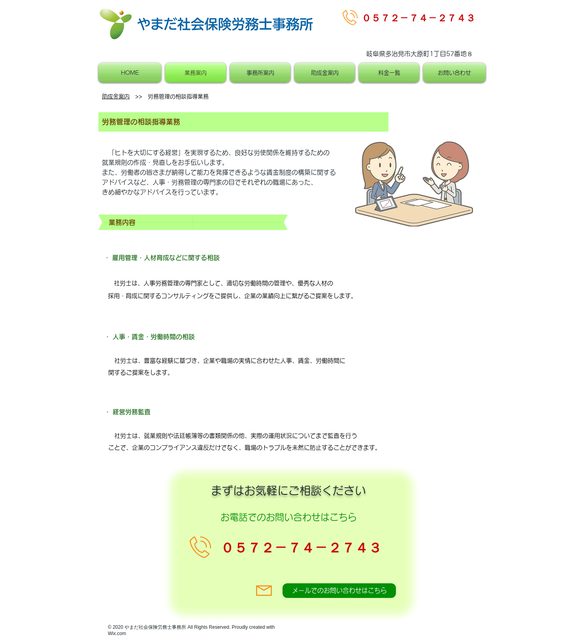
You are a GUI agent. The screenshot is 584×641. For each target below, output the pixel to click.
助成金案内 (116, 96)
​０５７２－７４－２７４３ (418, 18)
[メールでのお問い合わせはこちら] (339, 590)
